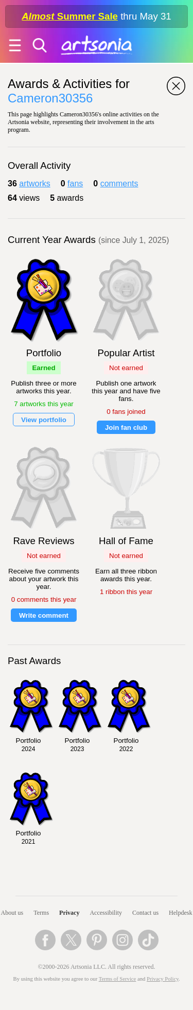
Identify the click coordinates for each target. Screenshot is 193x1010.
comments (119, 183)
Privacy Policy (163, 979)
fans (75, 183)
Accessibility (106, 912)
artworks (34, 183)
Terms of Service (117, 979)
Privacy (69, 912)
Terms (41, 912)
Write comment (43, 615)
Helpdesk (180, 912)
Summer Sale (70, 16)
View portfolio (43, 420)
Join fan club (126, 427)
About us (12, 912)
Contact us (145, 912)
